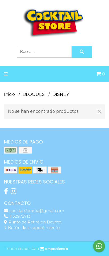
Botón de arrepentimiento (32, 227)
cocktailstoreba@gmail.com (34, 210)
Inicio (10, 94)
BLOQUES (34, 94)
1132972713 (17, 216)
